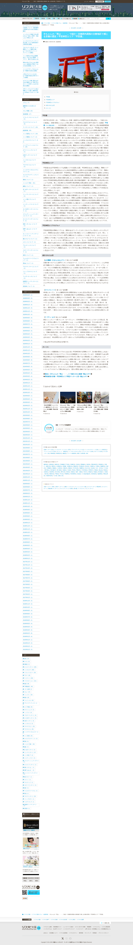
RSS (25, 898)
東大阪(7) (100, 472)
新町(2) (53, 466)
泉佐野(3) (52, 472)
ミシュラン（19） (28, 694)
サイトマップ (88, 932)
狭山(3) (101, 470)
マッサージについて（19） (31, 127)
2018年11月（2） (28, 529)
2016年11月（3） (28, 604)
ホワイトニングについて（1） (30, 150)
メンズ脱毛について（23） (31, 133)
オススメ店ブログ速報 (80, 926)
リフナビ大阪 (37, 919)
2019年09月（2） (28, 509)
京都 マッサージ (59, 486)
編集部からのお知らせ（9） (29, 106)
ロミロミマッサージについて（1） (30, 219)
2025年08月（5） (28, 321)
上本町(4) (59, 468)
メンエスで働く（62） (29, 744)
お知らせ (46, 932)
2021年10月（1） (28, 444)
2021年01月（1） (28, 474)
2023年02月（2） (28, 405)
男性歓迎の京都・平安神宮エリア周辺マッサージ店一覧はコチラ (66, 376)
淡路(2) (64, 470)
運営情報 (81, 932)
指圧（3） (26, 788)
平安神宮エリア (50, 99)
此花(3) (79, 473)
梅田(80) (46, 464)
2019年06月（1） (28, 516)
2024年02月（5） (28, 379)
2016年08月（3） (28, 613)
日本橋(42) (81, 466)
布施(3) (95, 472)
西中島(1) (47, 470)
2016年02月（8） (28, 633)
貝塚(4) (96, 470)
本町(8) (88, 464)
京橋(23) (65, 468)
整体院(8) (53, 453)
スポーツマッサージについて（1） (30, 251)
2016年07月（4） (28, 617)
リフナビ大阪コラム (66, 18)
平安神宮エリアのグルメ (52, 102)
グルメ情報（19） (28, 111)
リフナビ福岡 (80, 919)
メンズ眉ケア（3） (28, 755)
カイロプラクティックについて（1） (30, 175)
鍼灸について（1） (28, 186)
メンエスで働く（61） (29, 183)
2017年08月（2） (28, 574)
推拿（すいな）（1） (29, 767)
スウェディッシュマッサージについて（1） (30, 214)
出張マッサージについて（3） (30, 155)
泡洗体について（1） (29, 286)
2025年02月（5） (28, 340)
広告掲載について (53, 932)
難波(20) (76, 466)
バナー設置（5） (28, 689)
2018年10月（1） (28, 532)
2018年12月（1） (28, 526)
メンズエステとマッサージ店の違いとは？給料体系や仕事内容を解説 (30, 42)
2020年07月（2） (28, 490)
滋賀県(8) (100, 473)
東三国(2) (59, 470)
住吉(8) (93, 468)
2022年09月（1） (28, 415)
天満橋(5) (49, 468)
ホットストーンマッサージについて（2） (30, 234)
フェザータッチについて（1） (30, 277)
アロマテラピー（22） (29, 726)
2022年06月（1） (28, 425)
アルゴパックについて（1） (29, 246)
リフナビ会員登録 (63, 932)
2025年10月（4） (28, 314)
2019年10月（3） (28, 506)
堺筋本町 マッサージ (53, 488)
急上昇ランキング (57, 928)
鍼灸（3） (26, 747)
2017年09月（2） (28, 571)
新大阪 (43, 18)
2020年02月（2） (28, 493)
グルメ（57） (27, 692)
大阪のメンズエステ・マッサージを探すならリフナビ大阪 (67, 942)
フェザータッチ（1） (29, 801)
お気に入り (81, 18)
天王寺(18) (75, 468)
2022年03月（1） (28, 435)
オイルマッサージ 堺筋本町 (94, 486)
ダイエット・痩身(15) (62, 451)
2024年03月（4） (28, 376)
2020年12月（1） (28, 477)
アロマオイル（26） (28, 729)
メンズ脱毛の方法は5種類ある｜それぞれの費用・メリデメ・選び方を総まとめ (30, 57)
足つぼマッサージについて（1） (30, 190)
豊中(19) (63, 472)
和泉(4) (105, 470)
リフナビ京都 (54, 919)
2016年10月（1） (28, 607)
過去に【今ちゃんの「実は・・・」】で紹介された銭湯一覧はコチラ (68, 374)
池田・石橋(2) (79, 472)
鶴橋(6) (54, 468)
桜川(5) (87, 466)
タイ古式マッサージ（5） (30, 718)
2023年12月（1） (28, 386)
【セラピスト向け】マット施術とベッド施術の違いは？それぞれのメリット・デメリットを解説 (30, 50)
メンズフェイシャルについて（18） (30, 146)
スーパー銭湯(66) (71, 453)
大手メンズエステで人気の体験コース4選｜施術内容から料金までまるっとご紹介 (30, 91)
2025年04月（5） (28, 334)
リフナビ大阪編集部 (65, 425)
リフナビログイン (73, 932)
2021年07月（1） (28, 454)
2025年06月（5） (28, 327)
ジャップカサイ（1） (29, 799)
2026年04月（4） (28, 295)
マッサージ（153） (28, 678)
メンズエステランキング (68, 928)
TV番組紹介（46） (28, 686)
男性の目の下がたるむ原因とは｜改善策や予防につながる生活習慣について (30, 64)
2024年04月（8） (28, 373)
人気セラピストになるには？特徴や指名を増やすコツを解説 (30, 75)
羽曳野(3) (67, 473)
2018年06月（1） (28, 542)
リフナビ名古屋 (63, 919)
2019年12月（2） (28, 500)
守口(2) (62, 473)
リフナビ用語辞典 (106, 926)
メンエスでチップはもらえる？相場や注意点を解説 (30, 69)
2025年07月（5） (28, 324)
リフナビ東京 (72, 919)
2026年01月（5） (28, 304)
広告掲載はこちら (96, 928)
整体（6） (26, 741)
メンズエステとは (48, 928)
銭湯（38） (26, 683)
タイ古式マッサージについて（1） (30, 209)
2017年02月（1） (28, 594)
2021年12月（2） (28, 438)
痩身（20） (26, 697)
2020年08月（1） (28, 487)
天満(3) (97, 466)
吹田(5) (68, 472)
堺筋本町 (36, 18)
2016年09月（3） (28, 610)
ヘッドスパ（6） (28, 712)
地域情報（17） (27, 114)
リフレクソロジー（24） (29, 672)
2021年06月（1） (28, 457)
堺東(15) (78, 470)
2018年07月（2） (28, 539)
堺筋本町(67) (94, 464)
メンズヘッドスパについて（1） (30, 205)
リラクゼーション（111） (30, 681)
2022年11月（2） (28, 409)
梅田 (58, 18)
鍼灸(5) (64, 453)
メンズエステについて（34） (30, 141)
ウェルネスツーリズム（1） (30, 790)
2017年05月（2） (28, 584)
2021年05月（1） (28, 461)
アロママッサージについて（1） (30, 267)
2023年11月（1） (28, 389)
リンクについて (79, 928)
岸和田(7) (90, 470)
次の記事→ (79, 28)
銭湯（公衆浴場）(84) (82, 453)
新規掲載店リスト (57, 926)
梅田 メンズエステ (69, 486)
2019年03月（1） (28, 519)
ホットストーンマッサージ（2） (30, 773)
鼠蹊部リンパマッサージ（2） (29, 805)
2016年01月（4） (28, 636)
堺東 (53, 18)
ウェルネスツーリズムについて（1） (30, 259)
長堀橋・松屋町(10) (68, 466)
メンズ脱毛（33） (28, 735)
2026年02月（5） (28, 301)
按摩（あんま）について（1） (30, 229)
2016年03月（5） (28, 630)
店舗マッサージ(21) (48, 449)
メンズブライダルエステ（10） (30, 732)
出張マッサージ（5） (29, 720)
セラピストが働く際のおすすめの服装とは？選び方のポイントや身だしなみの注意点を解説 (30, 83)
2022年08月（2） (28, 418)
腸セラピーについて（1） (30, 239)
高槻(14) (90, 472)
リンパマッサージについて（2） (30, 195)
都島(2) (70, 468)
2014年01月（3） (28, 643)
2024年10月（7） (28, 353)
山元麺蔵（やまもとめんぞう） (55, 260)
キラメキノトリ (50, 290)
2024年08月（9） (28, 360)
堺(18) (73, 470)
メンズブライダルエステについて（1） (30, 170)
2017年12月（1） (28, 561)
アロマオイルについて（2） (29, 165)
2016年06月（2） (28, 620)
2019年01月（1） (28, 522)
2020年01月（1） (28, 496)
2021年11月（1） (28, 441)
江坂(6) (69, 470)
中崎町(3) (72, 464)
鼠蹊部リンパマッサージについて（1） (30, 282)
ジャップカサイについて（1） (30, 272)
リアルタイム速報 (48, 926)
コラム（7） (26, 102)
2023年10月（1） (28, 392)
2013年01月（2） (28, 646)
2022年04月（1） (28, 431)
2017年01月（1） (28, 597)
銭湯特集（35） (27, 130)
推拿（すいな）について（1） (30, 224)
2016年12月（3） (28, 600)
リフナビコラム (96, 926)
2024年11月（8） (28, 350)
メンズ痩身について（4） (30, 137)
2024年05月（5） (28, 369)
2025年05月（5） (28, 330)
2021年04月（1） (28, 464)
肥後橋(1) (83, 464)
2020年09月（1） (28, 483)
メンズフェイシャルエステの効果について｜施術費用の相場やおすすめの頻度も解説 (30, 28)
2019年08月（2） (28, 513)
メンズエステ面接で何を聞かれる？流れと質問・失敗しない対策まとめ (30, 36)
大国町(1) (92, 466)
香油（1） (26, 793)
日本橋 (48, 18)
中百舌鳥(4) (84, 470)
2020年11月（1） (28, 480)
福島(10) (57, 464)
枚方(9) (46, 473)
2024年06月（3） (28, 366)
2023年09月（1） (28, 395)
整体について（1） (28, 179)
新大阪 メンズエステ (79, 488)
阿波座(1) (101, 464)
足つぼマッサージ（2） (29, 749)
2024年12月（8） (28, 347)
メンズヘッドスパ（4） (29, 758)
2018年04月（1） (28, 548)
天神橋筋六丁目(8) (64, 464)
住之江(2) (87, 468)
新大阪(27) (53, 470)
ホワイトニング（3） (29, 709)
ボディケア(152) (98, 451)
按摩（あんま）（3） (29, 770)
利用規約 (95, 932)
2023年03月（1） (28, 402)
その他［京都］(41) (58, 475)
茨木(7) (85, 472)
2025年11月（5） (28, 311)
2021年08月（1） (28, 451)
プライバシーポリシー (103, 932)
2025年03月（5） (28, 337)
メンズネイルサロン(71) (75, 451)
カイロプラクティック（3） (30, 738)
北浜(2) (78, 464)
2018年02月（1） (28, 555)
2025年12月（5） (28, 308)
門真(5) (57, 473)
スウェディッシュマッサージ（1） (31, 761)
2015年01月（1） (28, 640)
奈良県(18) (94, 473)
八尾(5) (106, 472)
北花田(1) (46, 472)
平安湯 (48, 97)
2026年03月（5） (28, 298)
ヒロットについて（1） (30, 242)
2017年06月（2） (28, 581)
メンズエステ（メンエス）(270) (62, 449)
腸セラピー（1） (28, 777)
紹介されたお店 (50, 105)
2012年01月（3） (28, 649)
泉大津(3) (57, 472)
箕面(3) (73, 472)
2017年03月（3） (28, 591)
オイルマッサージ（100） (30, 667)
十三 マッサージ (89, 488)
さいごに (48, 108)
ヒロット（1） (27, 779)
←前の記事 (73, 28)
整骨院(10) (59, 453)
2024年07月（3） (28, 363)
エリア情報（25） (28, 707)
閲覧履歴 (74, 18)
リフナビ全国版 (27, 919)
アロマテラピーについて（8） (30, 123)
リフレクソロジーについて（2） (30, 118)
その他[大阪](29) (86, 473)
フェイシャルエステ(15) (50, 451)
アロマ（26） (27, 675)
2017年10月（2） (28, 568)
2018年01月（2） (28, 558)
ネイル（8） (26, 661)
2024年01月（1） (28, 383)
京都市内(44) (49, 475)
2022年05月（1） (28, 428)
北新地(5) (51, 464)
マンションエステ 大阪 (80, 486)
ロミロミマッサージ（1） (30, 764)
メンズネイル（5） (28, 723)
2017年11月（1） (28, 565)
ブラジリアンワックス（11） (30, 703)
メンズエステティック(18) (91, 449)
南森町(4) (102, 466)
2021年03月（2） (28, 467)
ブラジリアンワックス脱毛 (66, 488)
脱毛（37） (26, 658)
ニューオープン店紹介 (68, 926)
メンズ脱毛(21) (103, 449)
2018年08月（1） (28, 535)
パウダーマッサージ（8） (30, 715)
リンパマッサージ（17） (29, 752)
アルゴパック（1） (28, 782)
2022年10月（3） (28, 412)
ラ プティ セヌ (50, 317)
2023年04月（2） (28, 399)
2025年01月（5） (28, 343)
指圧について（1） (28, 255)
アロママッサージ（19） (29, 796)
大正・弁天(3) (99, 468)
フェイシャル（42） (28, 700)
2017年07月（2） (28, 578)
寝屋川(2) (52, 473)
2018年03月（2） (28, 552)
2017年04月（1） (28, 587)
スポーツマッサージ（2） (30, 785)
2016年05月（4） (28, 623)
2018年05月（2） (28, 545)
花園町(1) (81, 468)
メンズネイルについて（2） (29, 160)
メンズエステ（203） (29, 669)
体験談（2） (26, 664)
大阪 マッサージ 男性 (49, 486)
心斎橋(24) (59, 466)
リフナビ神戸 (45, 919)
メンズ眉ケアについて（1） (29, 200)
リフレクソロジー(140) (87, 451)
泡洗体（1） (26, 808)
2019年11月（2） (28, 503)
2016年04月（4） (28, 626)
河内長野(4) (73, 473)
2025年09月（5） (28, 317)
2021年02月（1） (28, 470)
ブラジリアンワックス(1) (77, 449)
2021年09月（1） (28, 448)
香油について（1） (28, 263)
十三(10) (106, 468)
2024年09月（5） (28, 356)
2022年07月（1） (28, 422)
